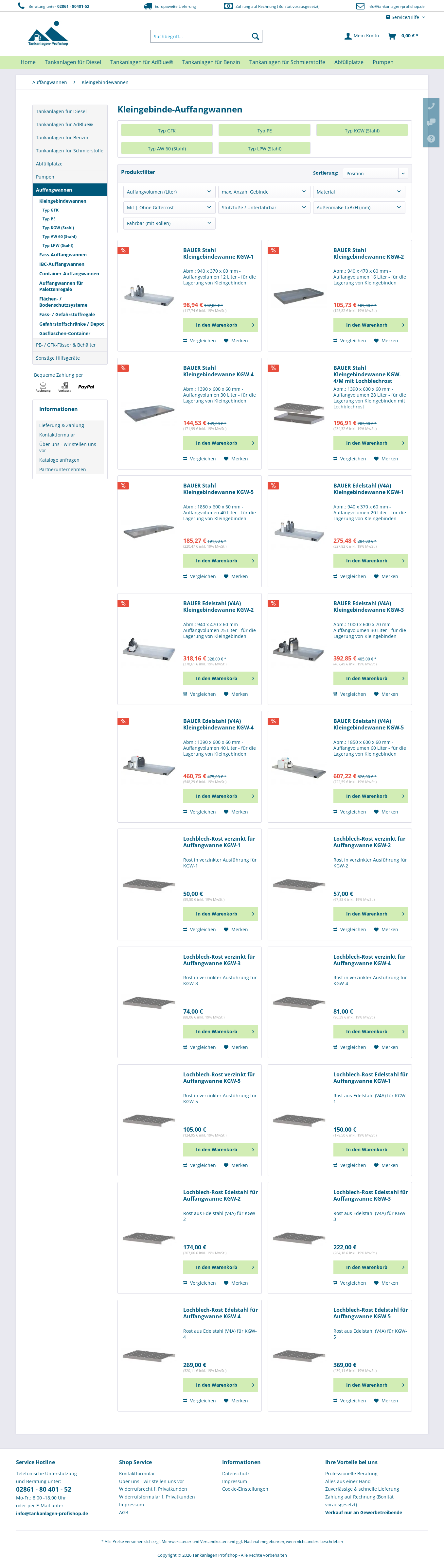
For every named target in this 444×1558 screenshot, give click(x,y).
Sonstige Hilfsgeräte (58, 358)
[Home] (28, 62)
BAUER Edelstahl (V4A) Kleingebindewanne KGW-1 (368, 489)
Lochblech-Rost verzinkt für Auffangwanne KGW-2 (369, 842)
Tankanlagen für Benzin (62, 137)
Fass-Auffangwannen (63, 254)
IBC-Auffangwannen (61, 264)
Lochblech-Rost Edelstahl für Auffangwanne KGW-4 (220, 1313)
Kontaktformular (57, 435)
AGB (123, 1512)
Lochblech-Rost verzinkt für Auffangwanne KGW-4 (369, 960)
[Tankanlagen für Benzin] (211, 62)
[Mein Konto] (362, 36)
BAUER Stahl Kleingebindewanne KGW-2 (368, 253)
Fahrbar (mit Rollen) (148, 223)
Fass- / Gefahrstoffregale (67, 314)
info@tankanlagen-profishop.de (396, 6)
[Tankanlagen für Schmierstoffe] (287, 62)
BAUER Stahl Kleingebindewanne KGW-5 (218, 489)
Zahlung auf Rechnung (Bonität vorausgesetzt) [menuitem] (359, 1501)
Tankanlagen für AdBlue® (64, 124)
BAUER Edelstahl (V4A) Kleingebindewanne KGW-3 (368, 606)
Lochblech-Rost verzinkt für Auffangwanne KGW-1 (219, 842)
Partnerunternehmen (62, 469)
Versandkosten (213, 1541)
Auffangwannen (54, 190)
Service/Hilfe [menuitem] (403, 17)
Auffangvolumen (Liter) (152, 192)
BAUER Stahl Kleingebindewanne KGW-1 (218, 253)
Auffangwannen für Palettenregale (61, 286)
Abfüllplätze (49, 164)
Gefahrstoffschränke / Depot (71, 324)
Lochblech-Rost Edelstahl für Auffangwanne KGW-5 (370, 1313)
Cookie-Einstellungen (245, 1489)
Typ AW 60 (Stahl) (60, 236)
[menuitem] (206, 36)
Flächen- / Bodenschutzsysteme (63, 302)
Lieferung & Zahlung (61, 425)
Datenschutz (236, 1473)
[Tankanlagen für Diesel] (73, 62)
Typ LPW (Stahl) (58, 245)
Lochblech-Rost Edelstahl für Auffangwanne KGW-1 (370, 1078)
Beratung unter (52, 6)
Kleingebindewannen (62, 201)
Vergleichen (199, 340)
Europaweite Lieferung (169, 6)
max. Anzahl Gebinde (245, 192)
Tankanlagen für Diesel (61, 111)
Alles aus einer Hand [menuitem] (348, 1481)
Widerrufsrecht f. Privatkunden (153, 1489)
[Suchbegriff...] (206, 36)
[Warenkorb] (403, 36)
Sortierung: (325, 173)
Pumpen (45, 177)
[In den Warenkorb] (220, 325)
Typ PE (49, 219)
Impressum (131, 1504)
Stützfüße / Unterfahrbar (249, 207)
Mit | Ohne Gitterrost (150, 207)
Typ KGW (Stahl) (58, 228)
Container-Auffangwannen (69, 273)
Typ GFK (51, 210)
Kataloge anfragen (59, 460)
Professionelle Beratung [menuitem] (351, 1473)
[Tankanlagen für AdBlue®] (142, 62)
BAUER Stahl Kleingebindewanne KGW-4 (218, 371)
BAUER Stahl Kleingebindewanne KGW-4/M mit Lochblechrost (367, 375)
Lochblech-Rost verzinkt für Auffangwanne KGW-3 (219, 960)
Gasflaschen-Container (64, 333)
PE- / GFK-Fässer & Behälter (66, 345)
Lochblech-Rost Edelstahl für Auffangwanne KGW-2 (220, 1195)
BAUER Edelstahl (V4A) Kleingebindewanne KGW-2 (218, 606)
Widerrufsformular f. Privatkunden (157, 1497)
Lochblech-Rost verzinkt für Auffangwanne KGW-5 (219, 1078)
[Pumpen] (383, 62)
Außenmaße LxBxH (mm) (343, 207)
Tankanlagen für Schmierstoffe (69, 150)
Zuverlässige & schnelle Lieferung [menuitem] (362, 1489)
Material (326, 192)
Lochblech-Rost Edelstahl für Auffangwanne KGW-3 (370, 1195)
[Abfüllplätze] (349, 62)
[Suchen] (255, 36)
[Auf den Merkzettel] (236, 341)
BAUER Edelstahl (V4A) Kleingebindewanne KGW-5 (368, 724)
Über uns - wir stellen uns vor (67, 447)
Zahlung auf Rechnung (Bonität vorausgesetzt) (271, 6)
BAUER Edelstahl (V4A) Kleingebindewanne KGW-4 (218, 724)
